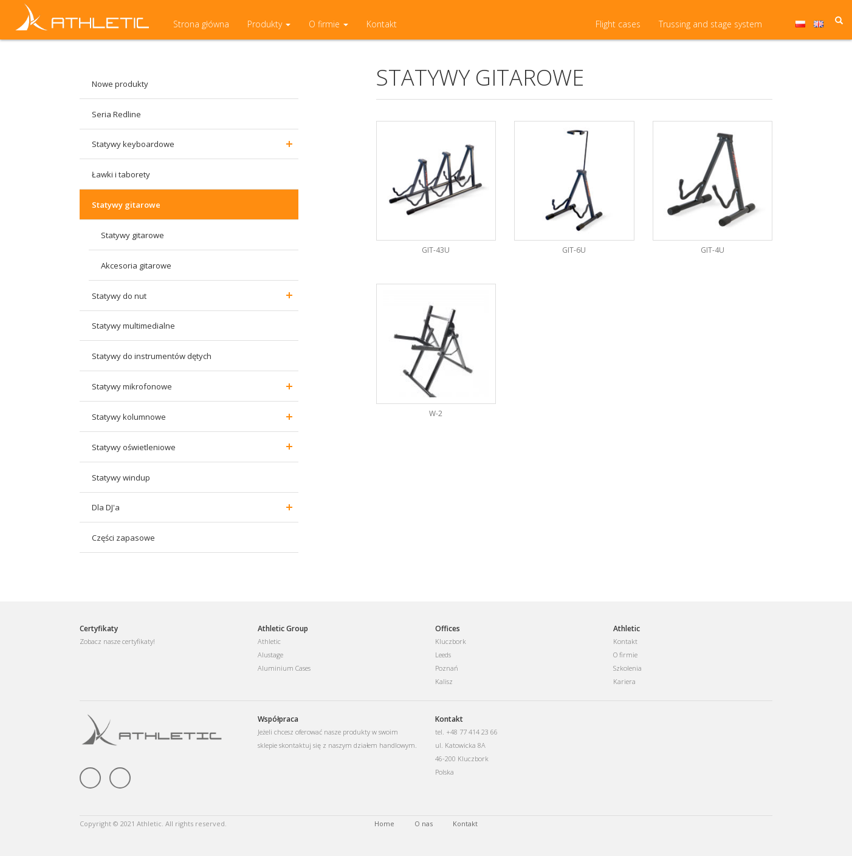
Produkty (268, 30)
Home (384, 823)
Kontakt (381, 30)
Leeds (443, 654)
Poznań (446, 668)
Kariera (624, 681)
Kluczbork (450, 641)
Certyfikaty (99, 628)
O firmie (328, 30)
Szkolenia (627, 668)
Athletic (269, 641)
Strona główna (201, 30)
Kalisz (444, 681)
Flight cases (618, 30)
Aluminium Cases (284, 668)
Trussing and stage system (710, 30)
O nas (423, 823)
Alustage (270, 654)
